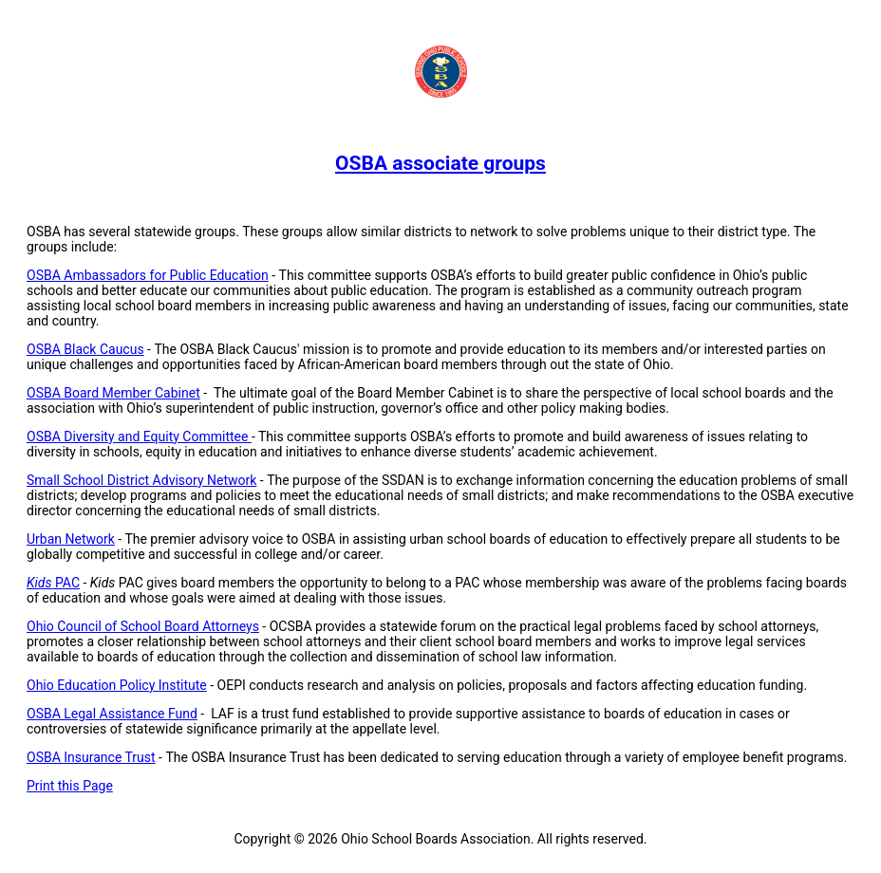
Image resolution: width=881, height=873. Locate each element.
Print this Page (70, 785)
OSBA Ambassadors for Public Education (148, 275)
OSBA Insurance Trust (91, 757)
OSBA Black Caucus (85, 349)
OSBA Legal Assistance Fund (112, 713)
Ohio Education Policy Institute (117, 685)
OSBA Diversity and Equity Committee (139, 436)
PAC (53, 582)
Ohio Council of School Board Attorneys (143, 626)
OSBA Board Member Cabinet (113, 392)
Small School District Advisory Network (141, 480)
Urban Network (71, 539)
